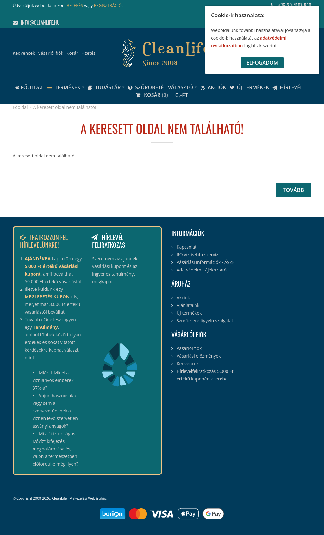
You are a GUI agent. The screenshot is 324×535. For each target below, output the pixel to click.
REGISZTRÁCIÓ (108, 5)
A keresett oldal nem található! (64, 107)
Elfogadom (262, 62)
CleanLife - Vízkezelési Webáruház (79, 498)
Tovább (293, 190)
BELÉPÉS (75, 5)
